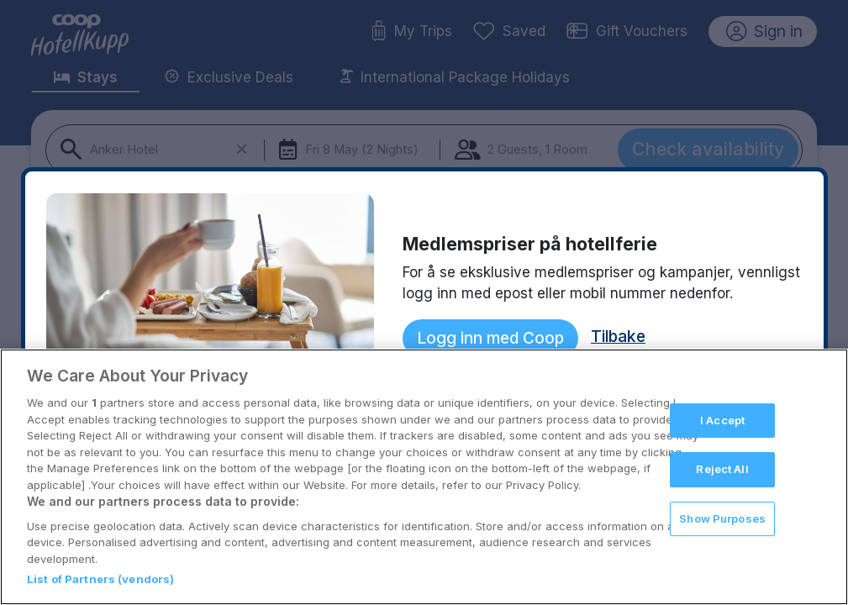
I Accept (722, 420)
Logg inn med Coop (490, 338)
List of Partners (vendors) (100, 579)
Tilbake (618, 336)
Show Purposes (722, 518)
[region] (424, 477)
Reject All (722, 469)
